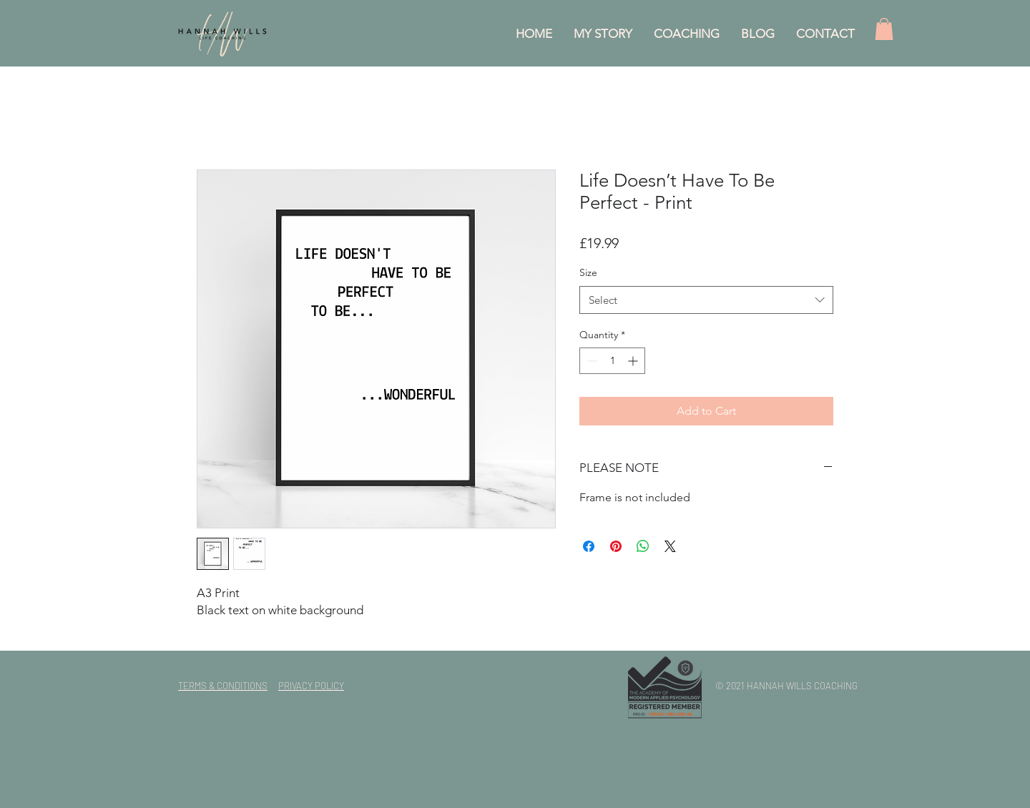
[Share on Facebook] (588, 546)
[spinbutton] (612, 360)
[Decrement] (590, 360)
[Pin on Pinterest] (615, 546)
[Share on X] (670, 546)
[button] (884, 29)
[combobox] (706, 300)
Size (588, 272)
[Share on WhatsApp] (643, 546)
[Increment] (634, 360)
